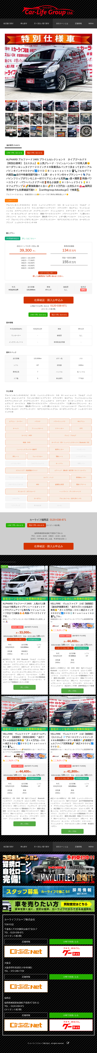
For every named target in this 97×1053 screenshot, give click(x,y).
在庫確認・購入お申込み (48, 300)
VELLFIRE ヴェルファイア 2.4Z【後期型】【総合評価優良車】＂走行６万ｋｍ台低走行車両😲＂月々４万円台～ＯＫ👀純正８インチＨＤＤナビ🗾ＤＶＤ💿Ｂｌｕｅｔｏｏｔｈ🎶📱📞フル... (72, 610)
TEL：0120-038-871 (13, 932)
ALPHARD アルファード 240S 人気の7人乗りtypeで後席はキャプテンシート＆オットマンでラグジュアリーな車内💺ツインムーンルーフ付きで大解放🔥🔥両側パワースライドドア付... (24, 610)
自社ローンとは (62, 23)
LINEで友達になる (70, 942)
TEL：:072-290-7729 (14, 971)
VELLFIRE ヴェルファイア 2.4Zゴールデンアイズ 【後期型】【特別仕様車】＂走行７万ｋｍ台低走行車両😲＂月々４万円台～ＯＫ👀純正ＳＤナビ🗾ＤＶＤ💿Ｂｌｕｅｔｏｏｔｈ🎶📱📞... (24, 740)
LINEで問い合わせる (14, 153)
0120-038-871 (58, 305)
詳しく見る (24, 687)
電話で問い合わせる (34, 153)
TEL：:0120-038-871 (14, 1006)
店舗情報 (78, 23)
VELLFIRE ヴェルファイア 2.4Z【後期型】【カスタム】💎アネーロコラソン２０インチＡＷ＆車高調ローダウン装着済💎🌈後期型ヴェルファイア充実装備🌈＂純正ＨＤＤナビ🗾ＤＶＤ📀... (72, 740)
